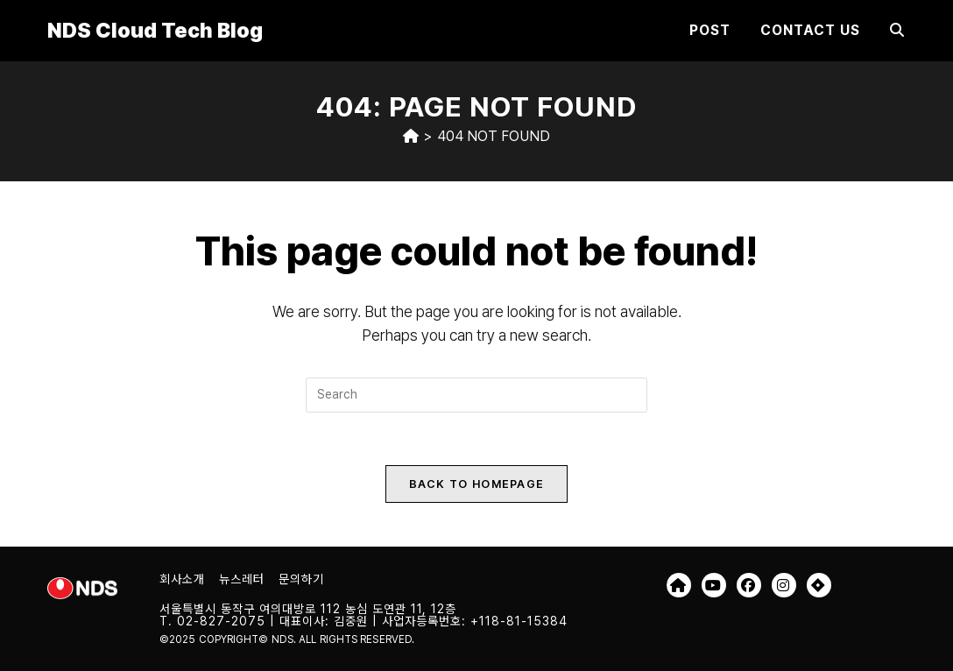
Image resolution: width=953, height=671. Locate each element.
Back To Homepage (477, 484)
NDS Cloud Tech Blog (155, 30)
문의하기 (301, 579)
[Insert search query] (476, 395)
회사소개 (182, 579)
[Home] (411, 136)
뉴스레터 (242, 579)
